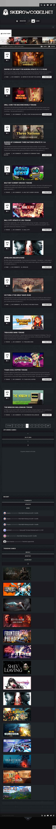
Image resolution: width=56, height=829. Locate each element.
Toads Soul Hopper (28, 379)
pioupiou (8, 513)
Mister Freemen (10, 541)
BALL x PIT (26, 229)
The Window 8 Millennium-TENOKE (18, 407)
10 (43, 425)
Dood (7, 536)
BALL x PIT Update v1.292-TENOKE (17, 220)
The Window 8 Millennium (30, 415)
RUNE (7, 77)
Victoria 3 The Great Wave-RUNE (17, 295)
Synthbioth (9, 530)
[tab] (28, 500)
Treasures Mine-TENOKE (14, 332)
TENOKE (8, 114)
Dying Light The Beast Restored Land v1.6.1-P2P (31, 530)
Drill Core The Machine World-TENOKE (20, 105)
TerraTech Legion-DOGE (28, 541)
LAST (48, 425)
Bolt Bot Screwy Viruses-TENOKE (18, 183)
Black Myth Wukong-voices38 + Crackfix (28, 513)
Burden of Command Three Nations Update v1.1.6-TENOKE (25, 143)
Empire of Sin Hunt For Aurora (31, 77)
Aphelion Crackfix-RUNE (14, 258)
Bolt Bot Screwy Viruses (30, 192)
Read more (47, 77)
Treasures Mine (27, 342)
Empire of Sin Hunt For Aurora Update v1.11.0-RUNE (25, 69)
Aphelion (24, 267)
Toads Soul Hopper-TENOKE (15, 370)
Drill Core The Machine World (32, 114)
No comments (15, 77)
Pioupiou (8, 524)
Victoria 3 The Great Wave (29, 304)
